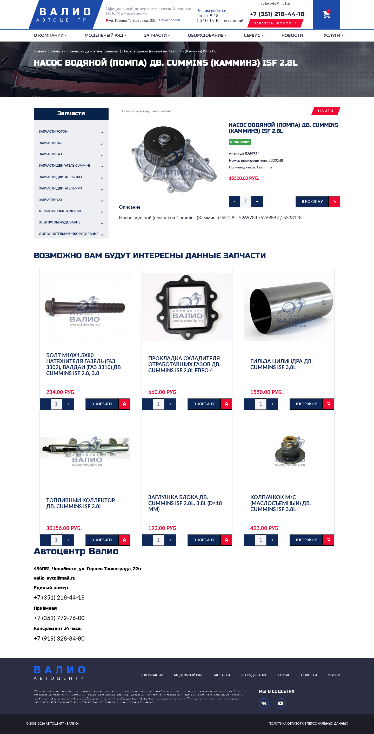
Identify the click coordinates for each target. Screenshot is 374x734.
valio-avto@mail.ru (275, 3)
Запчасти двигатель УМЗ (60, 188)
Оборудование (205, 35)
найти (326, 111)
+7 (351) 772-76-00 (59, 618)
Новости (292, 35)
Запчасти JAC (50, 143)
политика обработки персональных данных (308, 723)
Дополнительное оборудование (68, 233)
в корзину (312, 201)
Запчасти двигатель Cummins (94, 51)
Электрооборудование (59, 222)
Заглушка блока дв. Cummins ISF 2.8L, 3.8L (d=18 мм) (185, 503)
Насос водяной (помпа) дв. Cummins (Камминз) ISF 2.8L (169, 51)
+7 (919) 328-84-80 (59, 639)
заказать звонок (272, 23)
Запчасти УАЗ (50, 199)
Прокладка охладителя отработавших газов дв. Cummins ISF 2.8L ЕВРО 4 (184, 364)
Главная (40, 51)
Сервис (252, 35)
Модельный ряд (104, 35)
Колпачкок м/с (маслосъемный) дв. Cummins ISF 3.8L (280, 503)
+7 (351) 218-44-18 (277, 14)
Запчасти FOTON (53, 131)
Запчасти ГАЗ (50, 154)
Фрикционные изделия (60, 211)
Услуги (332, 35)
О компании (49, 35)
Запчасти (155, 35)
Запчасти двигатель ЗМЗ (60, 177)
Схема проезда (170, 20)
